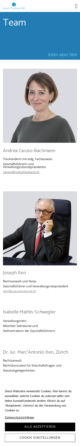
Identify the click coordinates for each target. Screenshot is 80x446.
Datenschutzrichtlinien (19, 417)
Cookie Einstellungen (40, 437)
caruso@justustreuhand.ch (21, 172)
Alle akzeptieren (40, 426)
